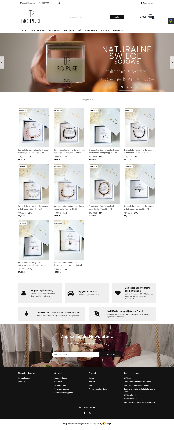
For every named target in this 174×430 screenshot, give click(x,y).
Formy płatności (24, 378)
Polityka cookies (60, 385)
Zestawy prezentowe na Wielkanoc (137, 382)
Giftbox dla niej (130, 395)
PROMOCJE (118, 30)
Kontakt (92, 382)
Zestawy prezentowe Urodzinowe (136, 385)
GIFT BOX (69, 30)
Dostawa (21, 382)
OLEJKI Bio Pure (38, 30)
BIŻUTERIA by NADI (87, 30)
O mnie (23, 30)
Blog (90, 385)
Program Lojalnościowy (98, 389)
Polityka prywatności (61, 389)
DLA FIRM (105, 30)
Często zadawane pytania (63, 393)
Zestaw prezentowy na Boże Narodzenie (139, 402)
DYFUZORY (55, 30)
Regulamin (58, 382)
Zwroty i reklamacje (61, 378)
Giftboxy (127, 378)
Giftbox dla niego (130, 399)
